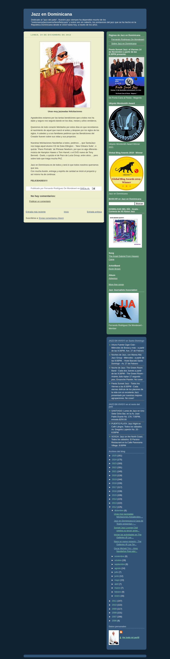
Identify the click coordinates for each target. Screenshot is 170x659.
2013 (114, 503)
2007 (114, 617)
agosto (118, 568)
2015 (114, 495)
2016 (114, 491)
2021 (114, 471)
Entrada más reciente (36, 212)
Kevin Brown (115, 269)
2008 (114, 613)
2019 (114, 479)
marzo (118, 588)
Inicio (66, 212)
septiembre (120, 564)
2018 (114, 483)
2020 (114, 475)
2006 (114, 621)
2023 (114, 463)
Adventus (113, 278)
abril (117, 584)
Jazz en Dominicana (51, 14)
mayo (117, 580)
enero (118, 596)
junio (117, 576)
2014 (114, 499)
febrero (118, 592)
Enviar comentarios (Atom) (51, 218)
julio (117, 572)
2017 (114, 487)
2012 (114, 507)
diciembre (119, 510)
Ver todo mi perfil (130, 637)
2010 (114, 605)
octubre (118, 560)
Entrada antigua (94, 212)
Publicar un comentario (40, 201)
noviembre (120, 556)
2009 (114, 609)
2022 (114, 467)
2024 (114, 459)
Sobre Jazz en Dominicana (123, 43)
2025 (114, 455)
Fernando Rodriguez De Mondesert (127, 39)
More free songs (116, 284)
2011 (114, 601)
